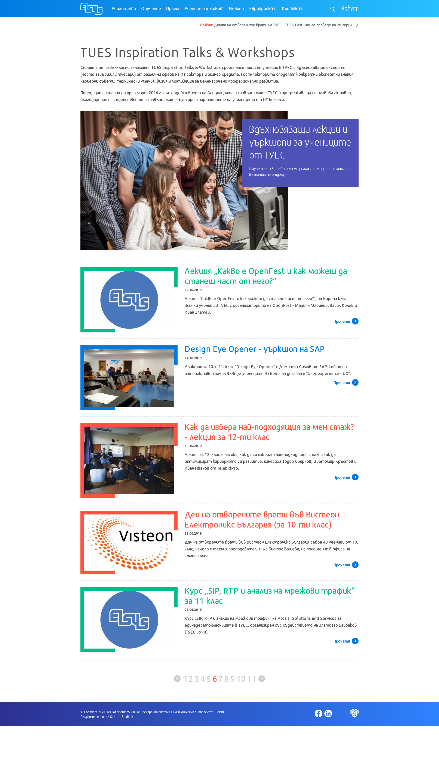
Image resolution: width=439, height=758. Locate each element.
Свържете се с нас (93, 716)
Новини (236, 8)
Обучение (151, 8)
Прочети (342, 321)
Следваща (261, 678)
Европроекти (263, 8)
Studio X (127, 716)
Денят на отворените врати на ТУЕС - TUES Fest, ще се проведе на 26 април (276, 24)
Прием (172, 8)
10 (241, 678)
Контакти (293, 8)
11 (252, 678)
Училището (124, 8)
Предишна (177, 678)
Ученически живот (204, 8)
